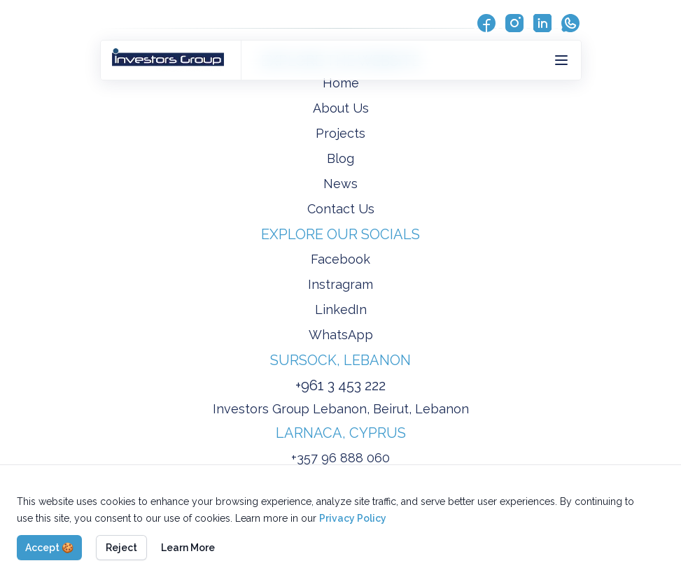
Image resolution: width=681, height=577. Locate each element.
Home (341, 83)
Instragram (340, 284)
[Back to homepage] (171, 60)
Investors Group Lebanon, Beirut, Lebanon (341, 408)
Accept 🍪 (49, 547)
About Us (341, 108)
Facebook (340, 259)
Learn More (188, 547)
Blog (340, 158)
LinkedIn (341, 309)
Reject (121, 547)
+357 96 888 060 (340, 457)
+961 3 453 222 (340, 385)
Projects (340, 133)
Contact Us (340, 208)
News (340, 183)
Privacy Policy (352, 518)
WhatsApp (341, 334)
